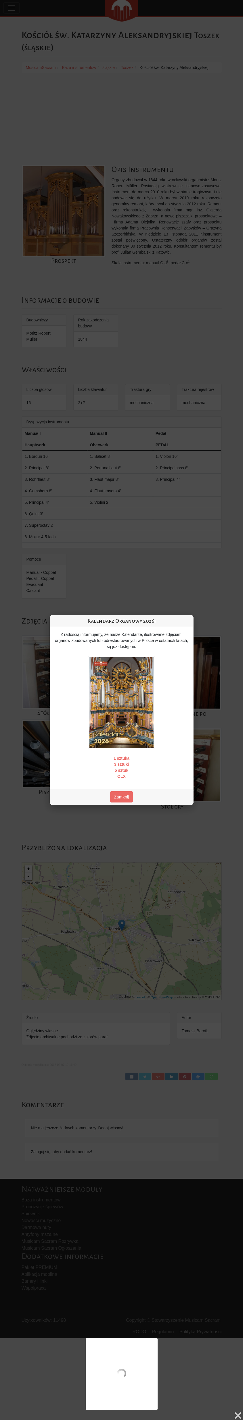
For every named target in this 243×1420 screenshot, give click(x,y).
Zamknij (121, 796)
